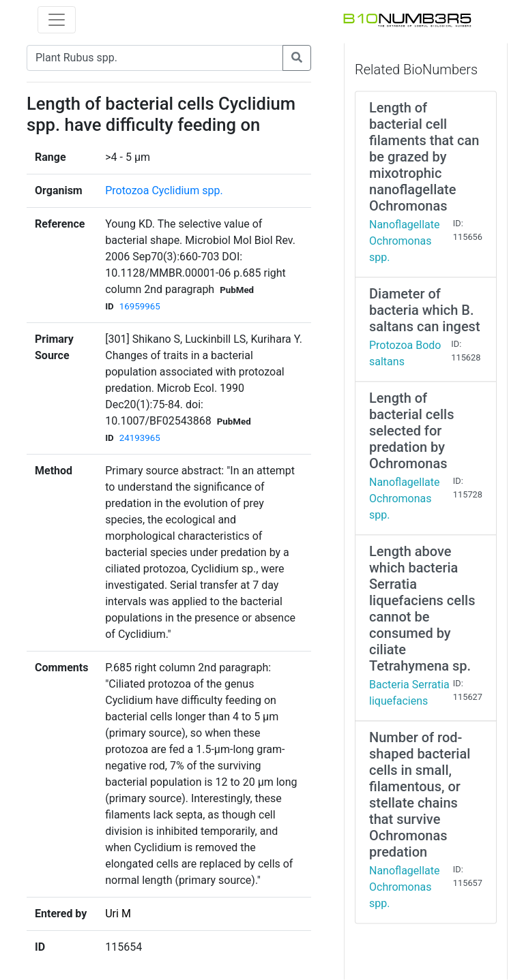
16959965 (139, 306)
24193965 (139, 438)
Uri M (118, 913)
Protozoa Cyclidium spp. (163, 190)
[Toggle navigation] (57, 19)
